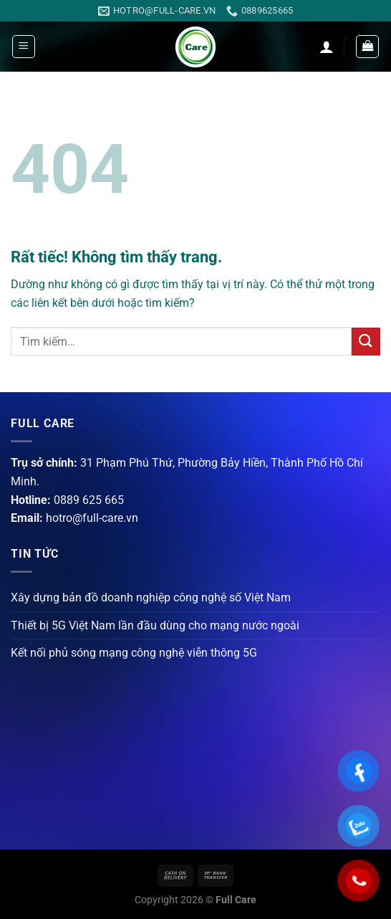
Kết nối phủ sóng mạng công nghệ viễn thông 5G (134, 653)
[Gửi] (366, 342)
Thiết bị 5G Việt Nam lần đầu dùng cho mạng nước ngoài (155, 625)
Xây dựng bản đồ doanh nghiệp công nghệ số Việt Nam (151, 597)
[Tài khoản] (326, 46)
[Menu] (23, 46)
